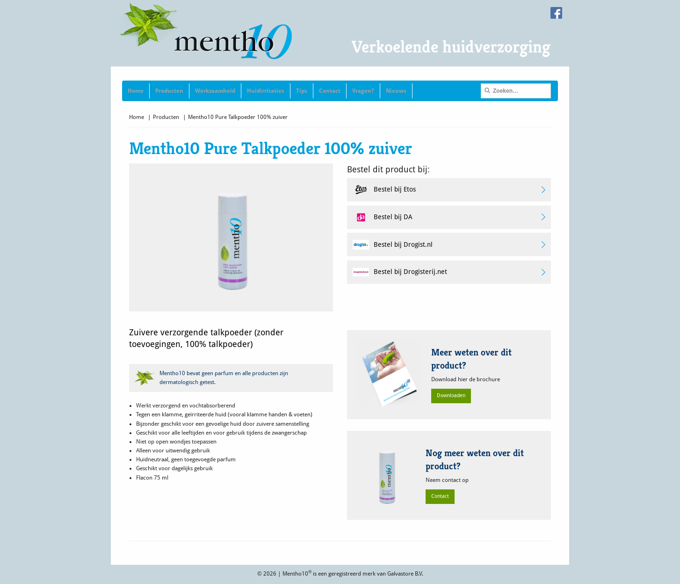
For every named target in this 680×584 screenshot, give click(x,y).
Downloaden (451, 395)
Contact (329, 91)
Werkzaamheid (215, 91)
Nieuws (396, 91)
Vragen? (363, 91)
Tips (301, 91)
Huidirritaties (265, 91)
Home (136, 91)
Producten (169, 91)
